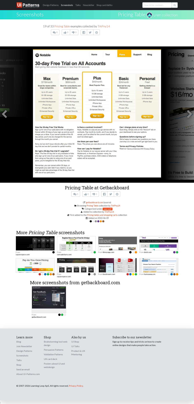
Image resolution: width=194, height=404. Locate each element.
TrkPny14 (104, 26)
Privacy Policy (76, 385)
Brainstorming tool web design (55, 343)
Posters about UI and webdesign (54, 365)
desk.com (148, 252)
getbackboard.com (94, 202)
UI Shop (75, 341)
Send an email (23, 369)
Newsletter (88, 5)
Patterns (51, 5)
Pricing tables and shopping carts (102, 215)
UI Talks (75, 346)
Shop (18, 364)
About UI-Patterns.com (28, 374)
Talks (78, 5)
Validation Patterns (53, 354)
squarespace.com (23, 254)
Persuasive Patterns (53, 349)
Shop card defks (104, 5)
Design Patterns (24, 350)
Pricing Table (132, 14)
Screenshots (67, 5)
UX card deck (50, 359)
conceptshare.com (64, 254)
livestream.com (109, 274)
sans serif (107, 209)
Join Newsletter (24, 346)
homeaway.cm (149, 274)
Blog (18, 341)
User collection (165, 15)
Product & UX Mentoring (78, 352)
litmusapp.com (108, 252)
